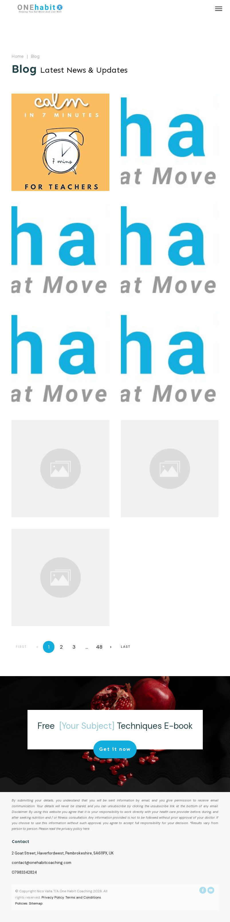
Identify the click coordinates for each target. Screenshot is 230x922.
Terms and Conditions (83, 897)
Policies (21, 903)
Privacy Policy (53, 897)
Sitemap (36, 903)
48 (99, 646)
